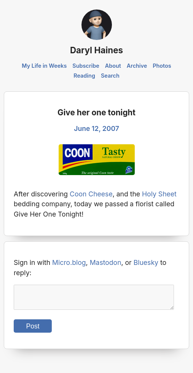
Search (110, 75)
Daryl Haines (96, 50)
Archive (137, 65)
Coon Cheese (91, 194)
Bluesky (146, 262)
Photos (162, 65)
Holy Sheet (159, 194)
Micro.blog (69, 262)
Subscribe (85, 65)
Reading (84, 75)
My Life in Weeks (44, 65)
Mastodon (105, 262)
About (113, 65)
